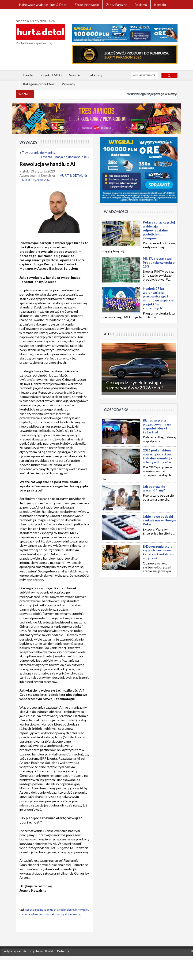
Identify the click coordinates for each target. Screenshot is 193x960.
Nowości (75, 75)
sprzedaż (48, 914)
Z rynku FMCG (51, 75)
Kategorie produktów (39, 84)
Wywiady (68, 84)
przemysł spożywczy (68, 914)
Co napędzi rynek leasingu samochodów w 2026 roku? (134, 385)
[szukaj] (144, 75)
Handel (28, 75)
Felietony (95, 75)
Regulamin (36, 951)
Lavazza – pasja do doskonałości (64, 157)
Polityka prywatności (15, 951)
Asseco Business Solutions (41, 909)
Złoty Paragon (116, 5)
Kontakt (160, 5)
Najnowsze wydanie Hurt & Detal (43, 5)
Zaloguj (24, 14)
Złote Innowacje (87, 5)
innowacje (81, 909)
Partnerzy (63, 951)
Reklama (141, 5)
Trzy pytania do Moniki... (39, 152)
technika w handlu (30, 914)
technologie (66, 909)
